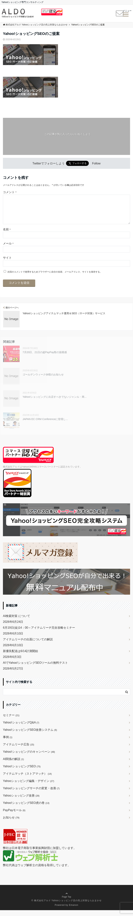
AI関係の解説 (13, 764)
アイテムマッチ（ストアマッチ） (27, 779)
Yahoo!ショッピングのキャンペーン (29, 757)
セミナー (11, 721)
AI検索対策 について (16, 621)
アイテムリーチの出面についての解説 (28, 645)
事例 (7, 742)
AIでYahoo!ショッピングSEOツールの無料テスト (35, 668)
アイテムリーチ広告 (18, 750)
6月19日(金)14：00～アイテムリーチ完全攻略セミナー (39, 633)
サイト (7, 263)
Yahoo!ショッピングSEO (22, 772)
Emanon (73, 911)
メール (8, 249)
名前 (6, 235)
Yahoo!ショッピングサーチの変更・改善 (31, 794)
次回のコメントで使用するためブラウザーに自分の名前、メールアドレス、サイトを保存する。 (54, 277)
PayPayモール (14, 816)
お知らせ (11, 823)
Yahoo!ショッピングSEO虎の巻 (26, 808)
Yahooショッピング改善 (21, 801)
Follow (96, 163)
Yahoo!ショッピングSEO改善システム (30, 735)
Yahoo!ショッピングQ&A (21, 728)
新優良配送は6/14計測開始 (20, 656)
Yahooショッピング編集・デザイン (28, 786)
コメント (9, 192)
